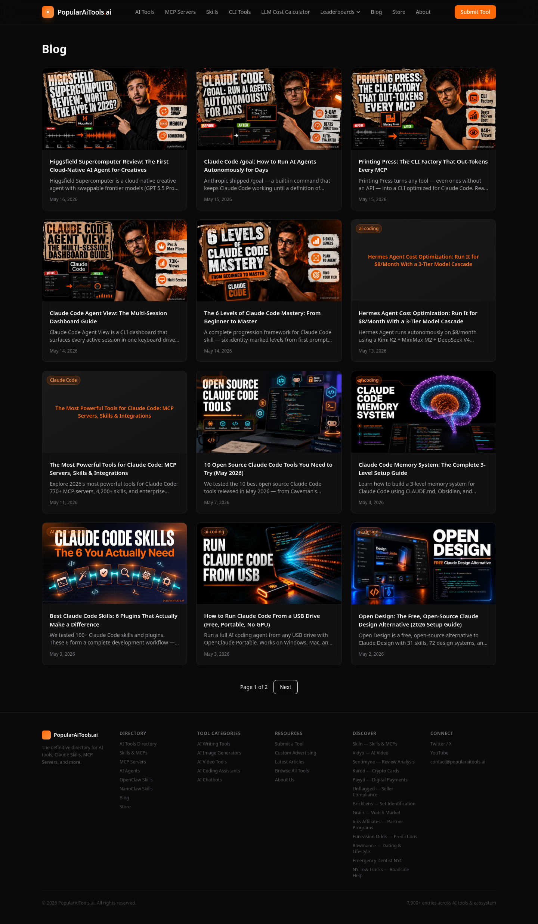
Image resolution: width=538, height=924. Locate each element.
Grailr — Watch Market (377, 813)
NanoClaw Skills (136, 789)
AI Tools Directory (138, 744)
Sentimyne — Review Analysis (384, 762)
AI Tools (144, 11)
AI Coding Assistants (218, 771)
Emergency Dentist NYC (377, 861)
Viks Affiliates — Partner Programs (378, 825)
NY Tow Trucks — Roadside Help (381, 873)
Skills (212, 11)
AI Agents (130, 771)
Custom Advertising (295, 753)
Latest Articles (289, 762)
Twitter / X (441, 744)
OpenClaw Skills (136, 780)
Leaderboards (340, 11)
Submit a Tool (289, 744)
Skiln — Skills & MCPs (375, 744)
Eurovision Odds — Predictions (385, 837)
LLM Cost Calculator (285, 11)
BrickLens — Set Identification (384, 804)
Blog (376, 11)
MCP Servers (180, 11)
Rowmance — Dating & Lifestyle (377, 849)
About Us (284, 780)
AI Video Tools (212, 762)
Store (398, 11)
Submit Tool (475, 11)
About (423, 11)
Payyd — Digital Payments (380, 780)
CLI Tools (240, 11)
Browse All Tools (292, 771)
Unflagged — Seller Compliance (373, 792)
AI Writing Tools (214, 744)
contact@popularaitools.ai (457, 762)
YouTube (439, 753)
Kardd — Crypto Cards (376, 771)
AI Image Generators (219, 753)
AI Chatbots (209, 780)
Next (285, 686)
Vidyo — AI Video (371, 753)
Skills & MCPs (134, 753)
